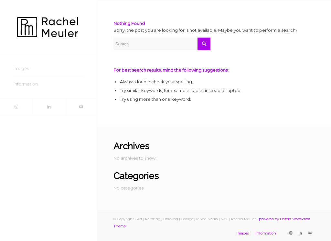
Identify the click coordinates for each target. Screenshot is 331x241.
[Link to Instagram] (16, 106)
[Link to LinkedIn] (48, 106)
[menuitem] (48, 68)
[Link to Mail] (81, 106)
